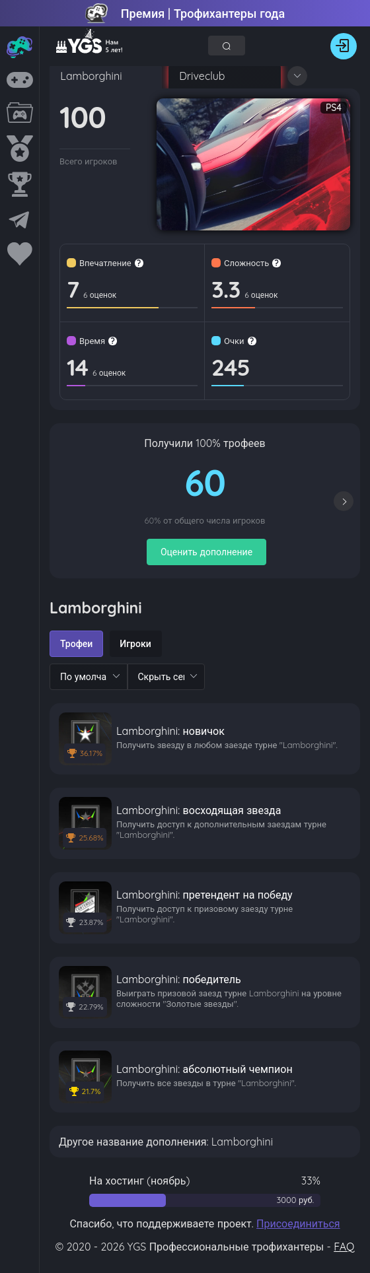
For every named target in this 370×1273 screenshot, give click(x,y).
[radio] (76, 644)
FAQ (344, 1246)
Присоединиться (298, 1223)
